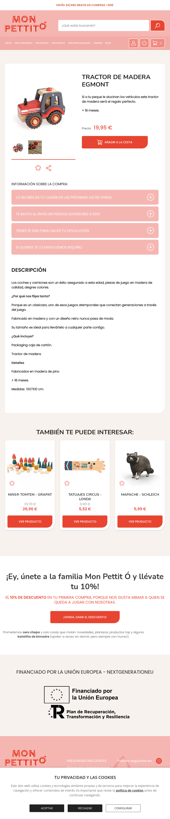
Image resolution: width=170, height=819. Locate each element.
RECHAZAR (85, 808)
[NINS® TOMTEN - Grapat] (30, 485)
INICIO (8, 43)
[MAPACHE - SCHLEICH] (140, 485)
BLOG (108, 43)
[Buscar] (157, 25)
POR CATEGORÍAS (23, 43)
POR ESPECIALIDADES (79, 43)
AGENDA (98, 43)
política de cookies (129, 790)
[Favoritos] (144, 43)
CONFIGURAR (123, 808)
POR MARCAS (58, 43)
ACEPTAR (47, 808)
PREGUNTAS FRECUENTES (86, 760)
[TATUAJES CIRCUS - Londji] (85, 485)
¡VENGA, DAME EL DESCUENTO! (85, 617)
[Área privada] (133, 43)
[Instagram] (159, 761)
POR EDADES (42, 43)
